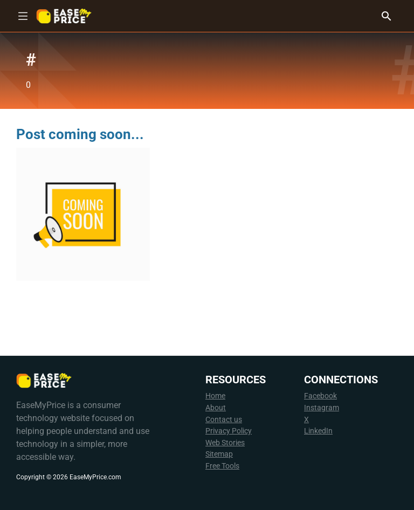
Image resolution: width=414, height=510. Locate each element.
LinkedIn (318, 431)
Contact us (223, 419)
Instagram (321, 407)
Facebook (320, 396)
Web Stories (225, 442)
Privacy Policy (228, 431)
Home (215, 396)
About (215, 407)
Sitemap (219, 454)
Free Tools (222, 466)
